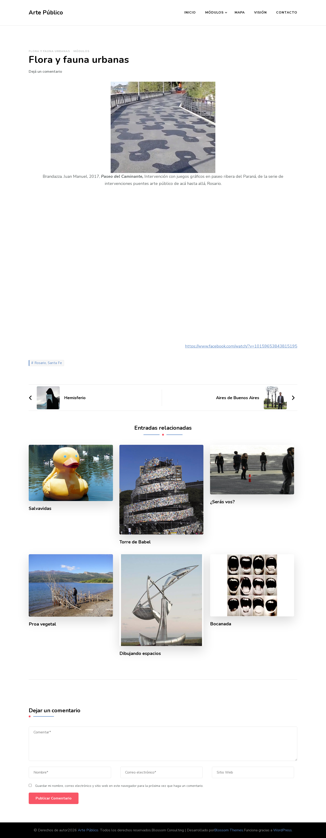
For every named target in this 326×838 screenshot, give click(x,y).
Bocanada (220, 624)
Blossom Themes (228, 830)
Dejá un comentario (45, 71)
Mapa (240, 12)
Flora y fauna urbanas (49, 51)
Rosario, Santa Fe (48, 363)
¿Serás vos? (222, 502)
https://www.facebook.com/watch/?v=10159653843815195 (241, 346)
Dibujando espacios (140, 654)
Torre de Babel (135, 542)
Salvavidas (40, 509)
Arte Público (46, 13)
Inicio (190, 12)
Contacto (286, 12)
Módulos (214, 12)
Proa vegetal (42, 624)
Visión (260, 12)
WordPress (282, 830)
